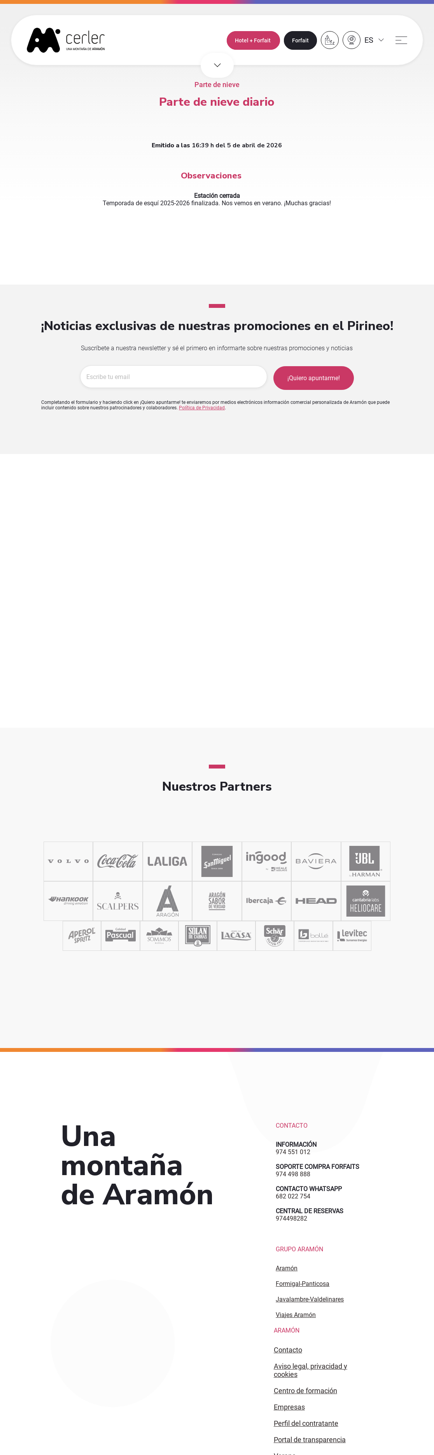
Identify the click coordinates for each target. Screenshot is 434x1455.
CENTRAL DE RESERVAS (309, 1211)
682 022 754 (293, 1196)
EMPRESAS (289, 1407)
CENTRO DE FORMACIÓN (305, 1391)
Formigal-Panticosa (302, 1283)
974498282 (291, 1218)
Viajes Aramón (296, 1315)
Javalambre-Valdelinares (310, 1299)
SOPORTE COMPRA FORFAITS (317, 1166)
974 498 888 (293, 1174)
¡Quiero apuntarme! (313, 377)
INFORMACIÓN (296, 1144)
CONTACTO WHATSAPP (309, 1189)
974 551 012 (293, 1152)
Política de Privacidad (202, 407)
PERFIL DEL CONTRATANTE (306, 1423)
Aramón (287, 1268)
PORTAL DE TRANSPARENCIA (310, 1440)
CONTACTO (288, 1350)
